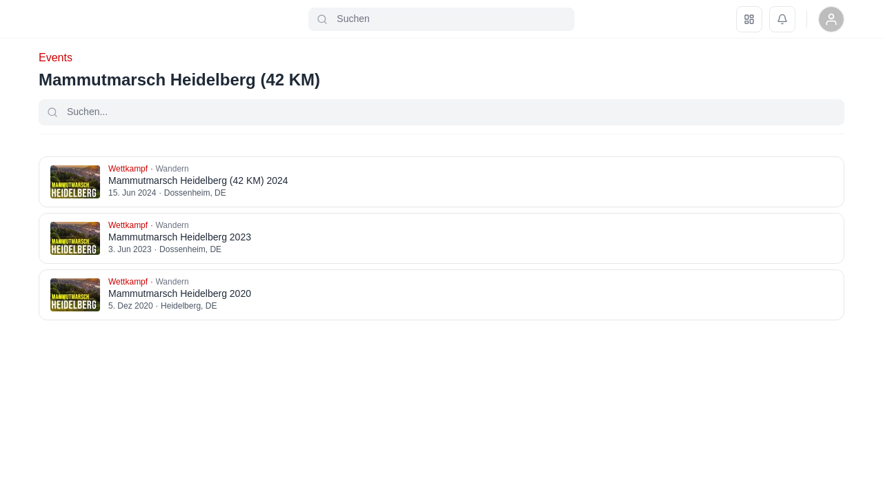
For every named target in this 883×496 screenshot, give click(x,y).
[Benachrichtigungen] (782, 19)
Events (55, 57)
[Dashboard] (749, 19)
